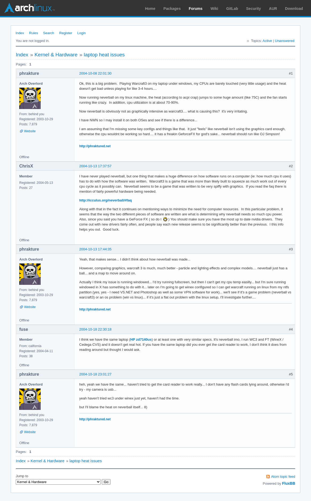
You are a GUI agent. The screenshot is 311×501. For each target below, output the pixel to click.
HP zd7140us (141, 339)
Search (48, 33)
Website (30, 131)
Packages (172, 8)
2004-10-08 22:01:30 (95, 73)
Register (65, 33)
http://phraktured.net (95, 146)
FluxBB (288, 483)
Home (150, 8)
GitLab (232, 8)
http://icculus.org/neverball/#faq (105, 200)
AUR (273, 8)
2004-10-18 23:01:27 (95, 374)
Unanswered (284, 41)
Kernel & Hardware (56, 54)
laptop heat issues (104, 54)
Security (253, 8)
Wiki (214, 8)
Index (20, 33)
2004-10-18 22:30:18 (95, 329)
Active (267, 41)
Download (294, 8)
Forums (195, 8)
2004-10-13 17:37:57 (95, 166)
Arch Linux (29, 8)
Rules (33, 33)
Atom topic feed (283, 477)
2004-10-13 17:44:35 (95, 249)
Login (81, 33)
